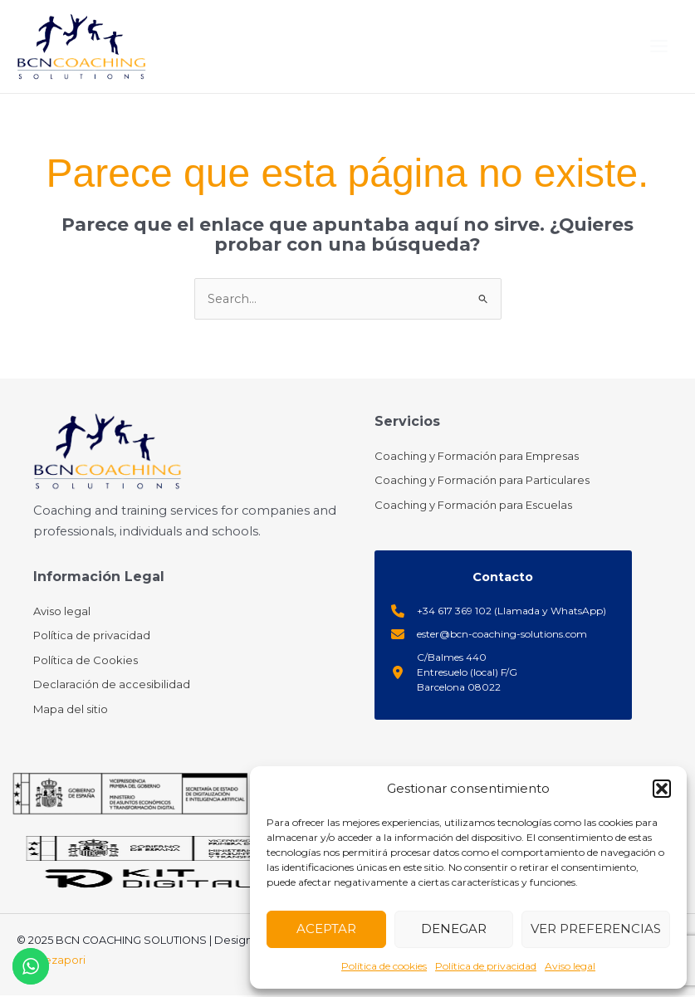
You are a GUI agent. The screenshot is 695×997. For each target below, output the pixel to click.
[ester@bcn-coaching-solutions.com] (489, 635)
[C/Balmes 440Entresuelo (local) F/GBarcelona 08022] (454, 673)
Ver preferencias (596, 928)
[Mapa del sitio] (70, 710)
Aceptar (326, 928)
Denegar (454, 928)
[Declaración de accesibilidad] (111, 686)
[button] (661, 788)
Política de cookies (384, 966)
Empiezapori (51, 961)
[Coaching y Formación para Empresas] (476, 458)
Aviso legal (570, 966)
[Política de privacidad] (91, 637)
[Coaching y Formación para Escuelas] (473, 507)
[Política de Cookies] (85, 661)
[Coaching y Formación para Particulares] (482, 482)
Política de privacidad (485, 966)
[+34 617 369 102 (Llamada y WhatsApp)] (498, 611)
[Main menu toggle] (658, 46)
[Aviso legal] (62, 612)
